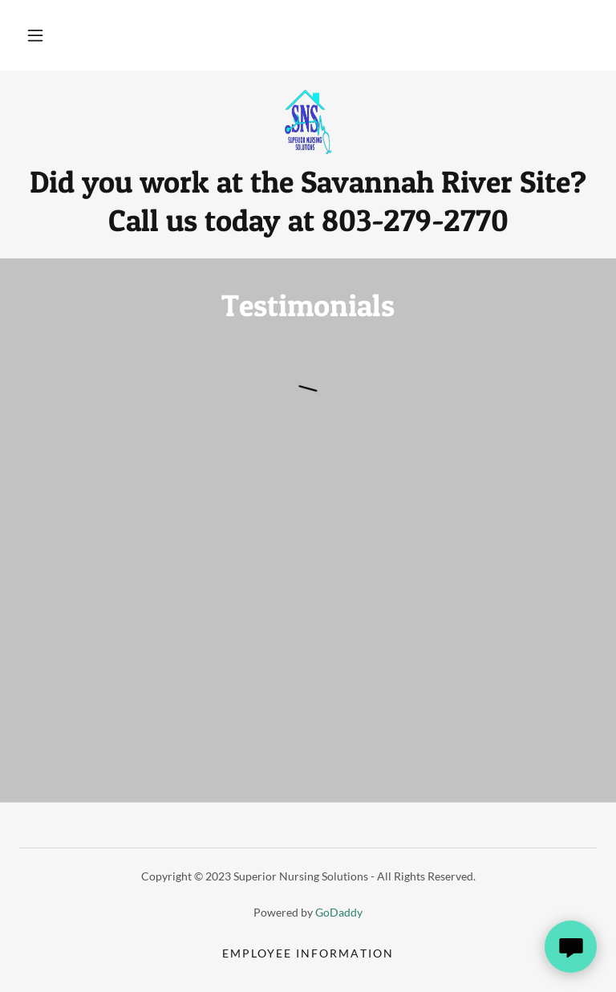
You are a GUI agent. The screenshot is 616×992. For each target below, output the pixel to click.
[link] (308, 122)
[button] (35, 35)
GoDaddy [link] (339, 912)
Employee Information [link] (307, 953)
